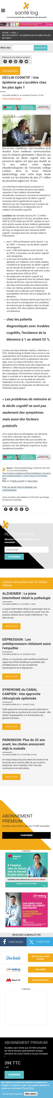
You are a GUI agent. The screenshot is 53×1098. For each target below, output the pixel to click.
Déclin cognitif (18, 481)
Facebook (5, 61)
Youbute (26, 61)
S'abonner (14, 556)
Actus (13, 32)
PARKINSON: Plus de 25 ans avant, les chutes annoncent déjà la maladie (23, 744)
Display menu (3, 10)
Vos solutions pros (40, 980)
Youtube (27, 509)
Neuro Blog (32, 481)
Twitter (10, 61)
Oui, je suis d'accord (12, 1094)
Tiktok (21, 61)
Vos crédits (40, 969)
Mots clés (5, 47)
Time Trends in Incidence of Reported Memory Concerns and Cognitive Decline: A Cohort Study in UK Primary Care (26, 476)
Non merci (30, 1094)
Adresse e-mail (12, 545)
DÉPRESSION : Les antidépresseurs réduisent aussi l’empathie (26, 644)
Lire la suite (11, 626)
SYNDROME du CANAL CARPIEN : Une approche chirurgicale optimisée (21, 694)
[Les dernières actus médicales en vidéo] (26, 1024)
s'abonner (14, 1074)
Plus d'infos (28, 1088)
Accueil (5, 32)
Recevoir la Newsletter (26, 935)
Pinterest (15, 61)
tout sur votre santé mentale (40, 957)
